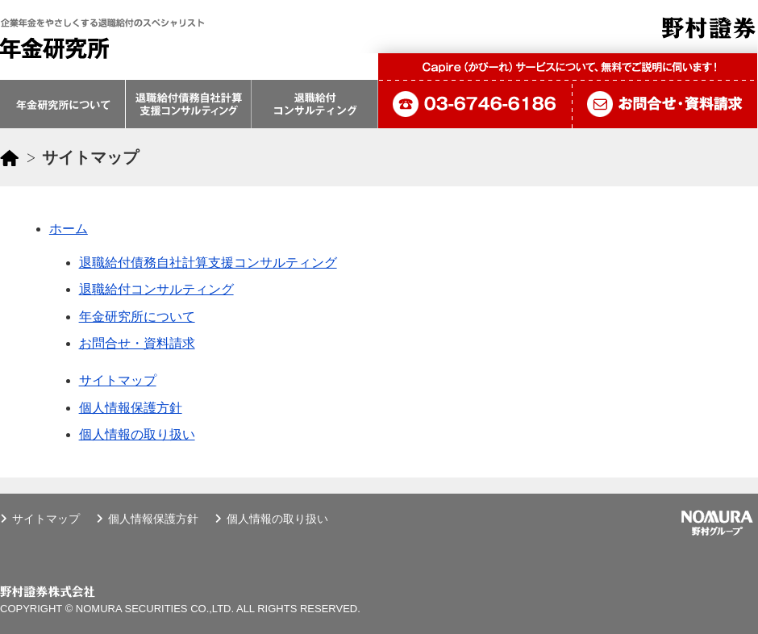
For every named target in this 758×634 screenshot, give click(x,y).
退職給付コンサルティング (156, 289)
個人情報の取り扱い (137, 434)
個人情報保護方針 (130, 408)
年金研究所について (137, 316)
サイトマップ (117, 380)
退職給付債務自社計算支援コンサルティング (208, 262)
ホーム (68, 229)
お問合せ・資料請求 (137, 343)
